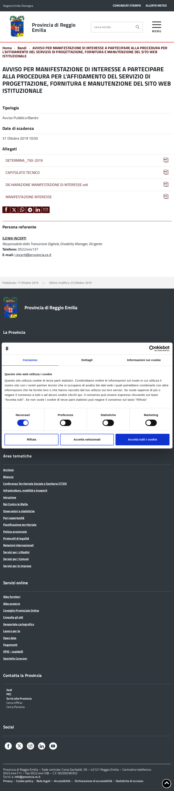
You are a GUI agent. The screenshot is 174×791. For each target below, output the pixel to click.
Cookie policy (24, 781)
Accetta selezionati (87, 439)
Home (7, 48)
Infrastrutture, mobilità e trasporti (25, 490)
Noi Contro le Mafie (15, 504)
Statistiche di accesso (129, 781)
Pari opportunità (13, 518)
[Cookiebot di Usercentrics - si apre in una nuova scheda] (152, 348)
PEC (8, 694)
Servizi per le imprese (17, 566)
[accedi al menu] (156, 26)
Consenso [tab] (30, 360)
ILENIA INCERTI (14, 238)
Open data (9, 638)
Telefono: (9, 249)
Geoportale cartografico (18, 624)
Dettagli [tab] (87, 360)
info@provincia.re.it (27, 776)
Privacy (8, 781)
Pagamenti (10, 644)
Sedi (9, 690)
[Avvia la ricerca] (138, 27)
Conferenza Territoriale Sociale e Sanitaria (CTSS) (35, 483)
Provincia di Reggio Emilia (54, 27)
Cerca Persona (15, 707)
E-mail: (8, 254)
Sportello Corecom (15, 658)
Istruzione (9, 497)
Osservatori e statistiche (19, 511)
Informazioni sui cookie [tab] (144, 360)
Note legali (43, 781)
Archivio (8, 470)
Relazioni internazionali (18, 545)
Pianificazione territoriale (19, 524)
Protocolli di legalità (16, 538)
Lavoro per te (11, 631)
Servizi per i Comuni (16, 559)
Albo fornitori (11, 596)
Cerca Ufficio (14, 702)
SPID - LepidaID (13, 651)
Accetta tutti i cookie (142, 439)
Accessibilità (62, 781)
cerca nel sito (102, 27)
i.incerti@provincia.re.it (33, 254)
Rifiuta (31, 439)
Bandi (22, 48)
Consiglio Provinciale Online (21, 610)
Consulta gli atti (13, 617)
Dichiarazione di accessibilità (93, 781)
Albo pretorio (11, 603)
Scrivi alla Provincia (19, 698)
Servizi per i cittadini (16, 552)
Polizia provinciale (15, 531)
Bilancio (8, 477)
